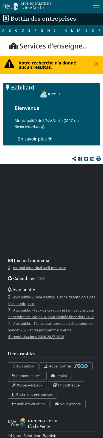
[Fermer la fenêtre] (96, 64)
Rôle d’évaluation (28, 403)
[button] (98, 159)
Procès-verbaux (27, 385)
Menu (96, 6)
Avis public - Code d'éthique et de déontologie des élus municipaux (51, 300)
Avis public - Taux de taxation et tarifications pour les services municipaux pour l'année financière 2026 (51, 313)
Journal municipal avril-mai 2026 (39, 267)
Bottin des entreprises (32, 394)
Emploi (59, 375)
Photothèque (66, 385)
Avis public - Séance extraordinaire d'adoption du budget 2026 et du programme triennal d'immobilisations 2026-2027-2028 (51, 330)
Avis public (23, 366)
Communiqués (26, 375)
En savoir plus (35, 139)
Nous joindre (68, 403)
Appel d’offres (66, 366)
